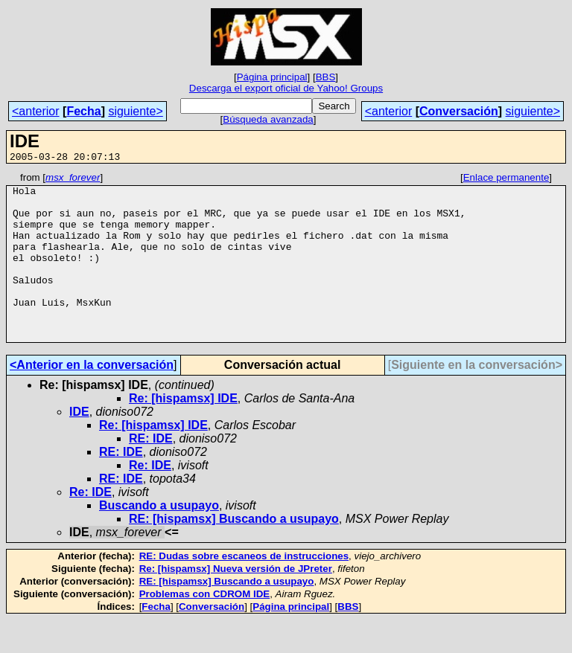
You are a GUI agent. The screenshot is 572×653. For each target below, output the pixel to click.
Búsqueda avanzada (268, 119)
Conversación (458, 111)
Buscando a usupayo (159, 539)
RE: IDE (151, 472)
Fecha (83, 111)
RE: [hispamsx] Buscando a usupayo (234, 552)
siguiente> (135, 111)
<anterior (36, 111)
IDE (79, 445)
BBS (326, 77)
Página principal (272, 77)
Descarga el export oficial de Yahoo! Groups (286, 88)
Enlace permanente (506, 179)
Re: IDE (150, 498)
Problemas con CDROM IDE (204, 627)
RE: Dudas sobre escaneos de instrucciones (244, 589)
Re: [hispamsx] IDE (183, 431)
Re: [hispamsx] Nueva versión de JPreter (235, 602)
